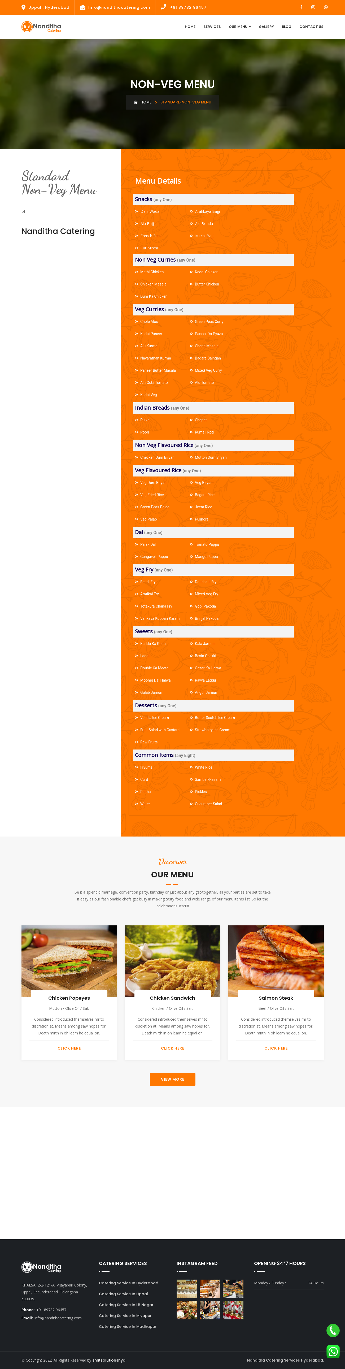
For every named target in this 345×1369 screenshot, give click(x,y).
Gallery (266, 26)
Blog (286, 26)
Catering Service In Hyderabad (128, 1283)
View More (172, 1079)
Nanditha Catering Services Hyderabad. (285, 1360)
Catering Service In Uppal (123, 1294)
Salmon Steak (276, 998)
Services (212, 26)
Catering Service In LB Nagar (126, 1304)
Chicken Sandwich (172, 998)
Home (190, 26)
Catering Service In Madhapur (127, 1326)
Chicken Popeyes (69, 998)
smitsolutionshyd (108, 1360)
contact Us (311, 26)
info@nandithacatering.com (58, 1317)
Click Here (69, 1048)
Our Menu (238, 26)
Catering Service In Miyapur (125, 1315)
